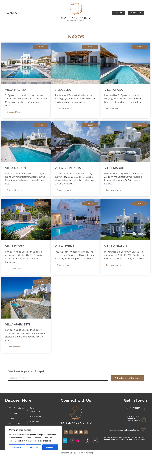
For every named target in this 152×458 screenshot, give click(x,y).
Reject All (34, 447)
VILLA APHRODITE (18, 324)
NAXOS (40, 47)
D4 (91, 453)
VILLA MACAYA (16, 90)
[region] (33, 439)
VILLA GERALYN (115, 246)
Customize (16, 447)
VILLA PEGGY (14, 246)
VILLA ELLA (63, 90)
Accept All (50, 447)
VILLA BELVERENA (68, 168)
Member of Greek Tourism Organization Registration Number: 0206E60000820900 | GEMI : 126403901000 (124, 437)
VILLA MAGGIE (114, 168)
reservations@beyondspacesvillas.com (124, 428)
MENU (13, 12)
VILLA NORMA (65, 246)
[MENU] (7, 13)
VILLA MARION (16, 168)
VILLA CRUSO (114, 90)
